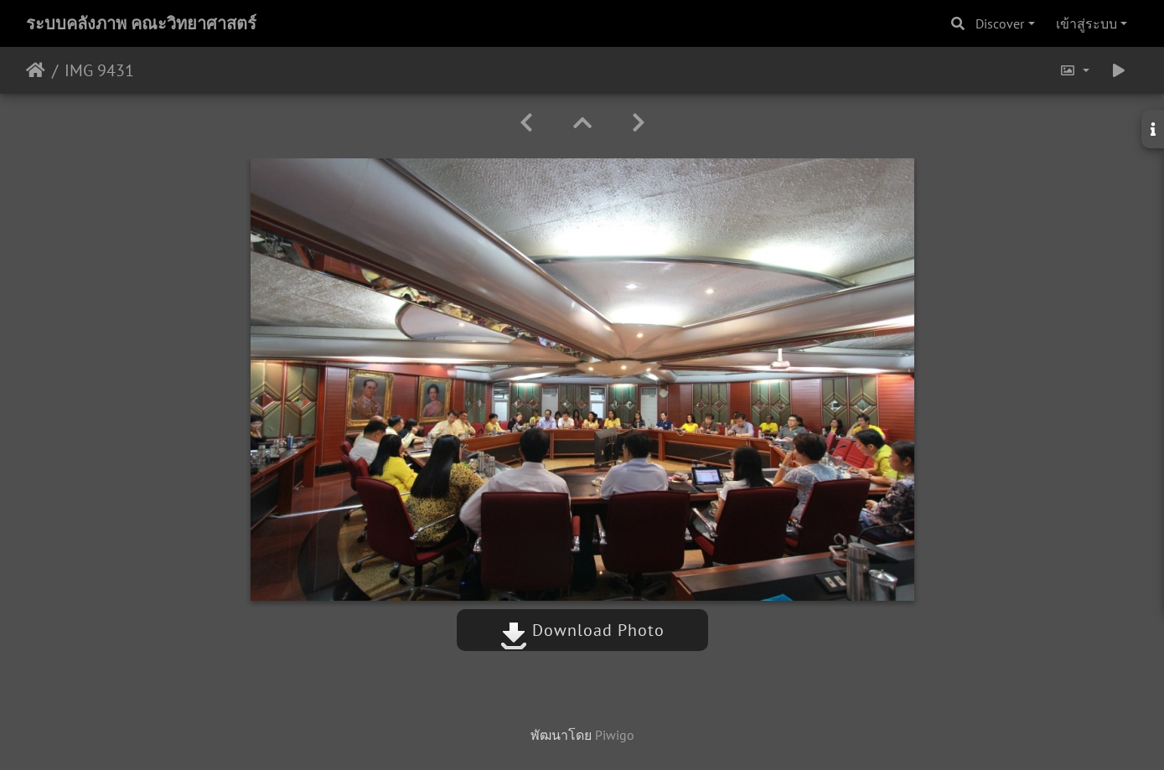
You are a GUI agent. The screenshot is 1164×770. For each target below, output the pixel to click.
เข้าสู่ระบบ (1086, 23)
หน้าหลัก (35, 70)
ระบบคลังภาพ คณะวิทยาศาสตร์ (141, 23)
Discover (999, 23)
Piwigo (614, 734)
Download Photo (582, 630)
